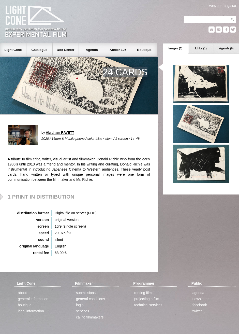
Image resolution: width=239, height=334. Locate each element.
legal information (31, 311)
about (22, 293)
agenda (198, 293)
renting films (143, 293)
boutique (25, 305)
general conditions (90, 299)
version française (222, 6)
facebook (199, 305)
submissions (86, 293)
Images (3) (175, 48)
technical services (148, 305)
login (80, 305)
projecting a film (146, 299)
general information (33, 299)
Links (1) (200, 48)
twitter (197, 311)
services (82, 311)
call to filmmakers (89, 317)
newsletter (200, 299)
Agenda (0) (226, 48)
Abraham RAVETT (60, 132)
